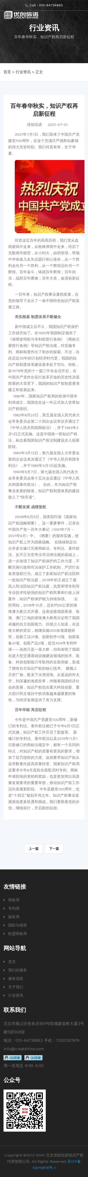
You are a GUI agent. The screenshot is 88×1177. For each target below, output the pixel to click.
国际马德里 (17, 925)
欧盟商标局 (17, 933)
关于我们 (15, 987)
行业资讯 (23, 72)
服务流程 (15, 978)
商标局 (13, 900)
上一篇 (33, 848)
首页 (7, 72)
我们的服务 (17, 970)
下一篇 (54, 848)
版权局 (13, 917)
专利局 (13, 908)
